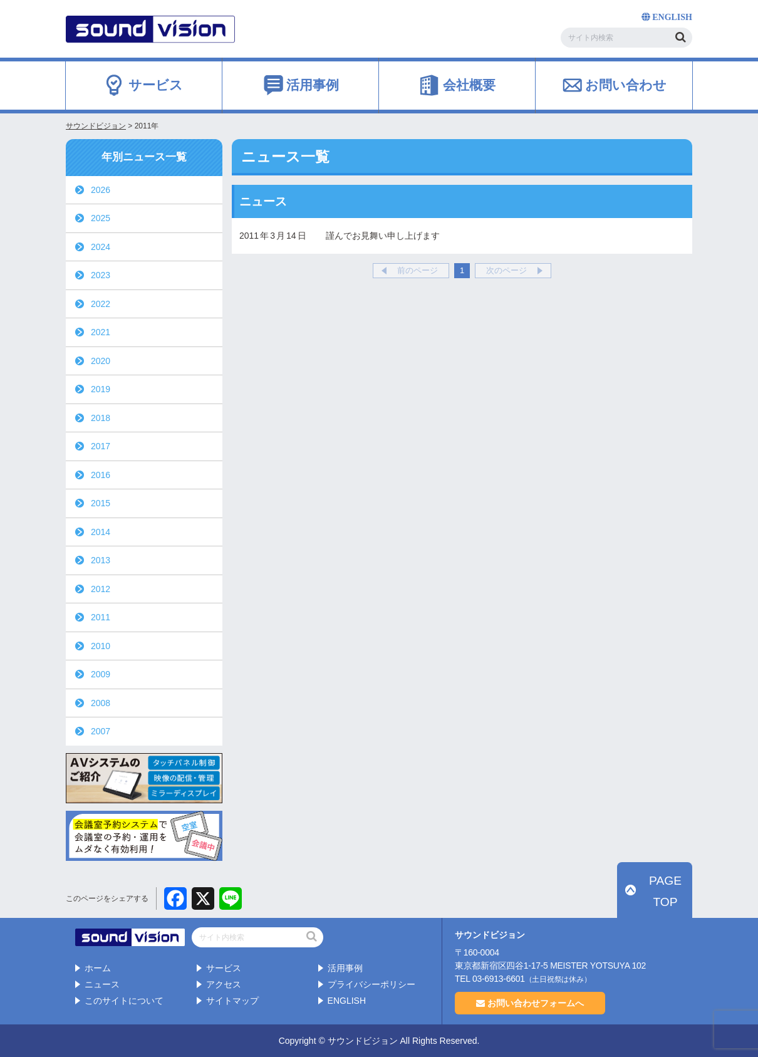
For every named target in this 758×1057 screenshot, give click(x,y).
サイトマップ (232, 1000)
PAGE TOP (661, 906)
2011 (100, 617)
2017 (100, 446)
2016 (100, 475)
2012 (100, 589)
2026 (100, 190)
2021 (100, 332)
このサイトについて (124, 1000)
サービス (223, 968)
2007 (100, 731)
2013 (100, 560)
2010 (100, 646)
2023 (100, 275)
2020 (100, 361)
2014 (100, 532)
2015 (100, 503)
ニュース (102, 984)
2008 (100, 703)
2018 (100, 418)
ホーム (98, 968)
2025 (100, 218)
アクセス (223, 984)
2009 (100, 674)
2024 (100, 247)
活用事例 (345, 968)
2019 (100, 389)
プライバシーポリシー (371, 984)
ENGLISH (347, 1000)
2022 (100, 304)
